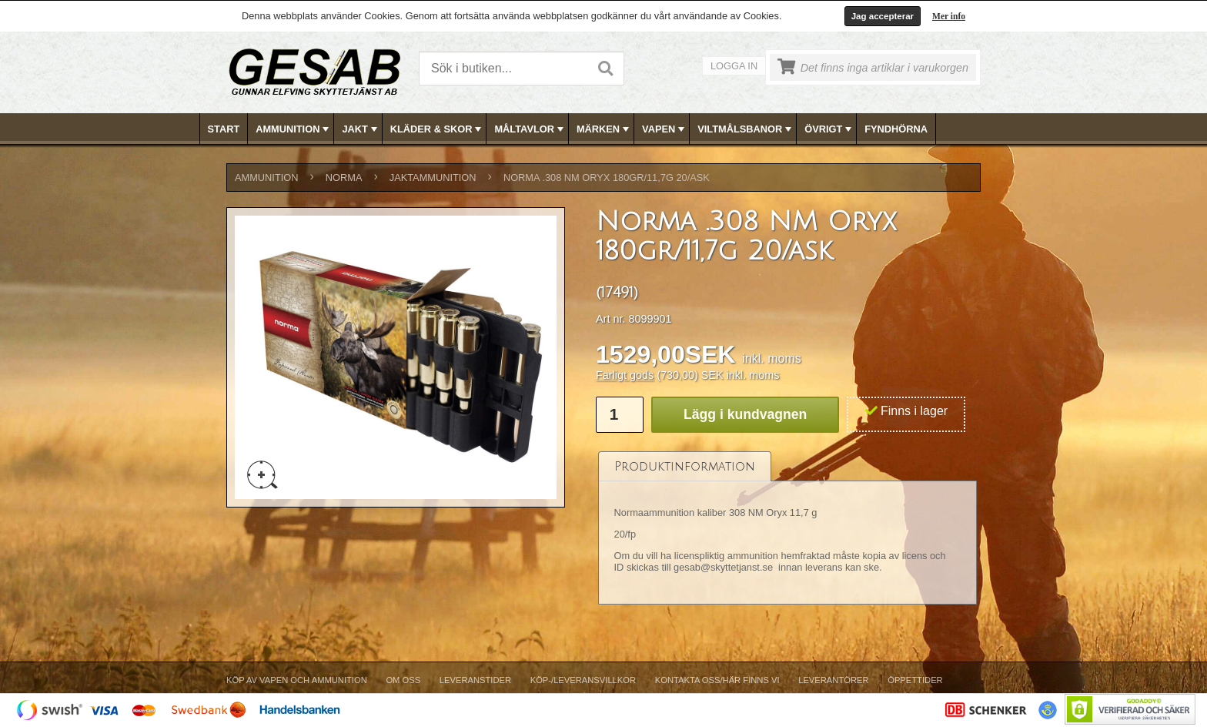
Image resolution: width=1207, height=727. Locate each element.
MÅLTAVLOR (530, 129)
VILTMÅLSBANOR (745, 129)
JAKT (360, 129)
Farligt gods (625, 375)
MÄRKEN (604, 129)
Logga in (733, 66)
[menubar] (604, 129)
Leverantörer (833, 680)
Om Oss (403, 680)
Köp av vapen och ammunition (296, 680)
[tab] (684, 466)
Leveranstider (475, 680)
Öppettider (915, 680)
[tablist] (787, 528)
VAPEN (664, 129)
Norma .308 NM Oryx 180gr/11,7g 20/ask (606, 177)
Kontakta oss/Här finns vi (717, 680)
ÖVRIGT (829, 129)
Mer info (948, 16)
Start (224, 129)
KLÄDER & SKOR (437, 129)
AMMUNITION (294, 129)
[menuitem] (224, 129)
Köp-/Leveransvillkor (583, 680)
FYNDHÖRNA (896, 129)
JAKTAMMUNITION (433, 177)
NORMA (344, 177)
